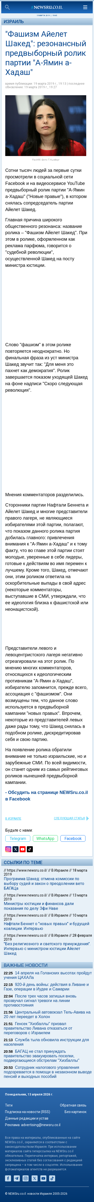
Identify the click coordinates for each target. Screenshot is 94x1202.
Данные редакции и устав (26, 1118)
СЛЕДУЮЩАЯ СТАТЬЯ (69, 818)
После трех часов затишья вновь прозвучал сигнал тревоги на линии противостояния (40, 1000)
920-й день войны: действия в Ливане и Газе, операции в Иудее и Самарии (46, 986)
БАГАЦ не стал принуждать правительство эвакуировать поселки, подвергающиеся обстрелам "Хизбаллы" (41, 1056)
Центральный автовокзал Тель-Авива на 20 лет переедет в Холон (47, 1014)
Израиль (14, 21)
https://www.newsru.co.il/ (27, 870)
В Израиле (13, 818)
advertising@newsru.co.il (40, 1125)
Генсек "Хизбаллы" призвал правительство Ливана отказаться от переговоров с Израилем (38, 1028)
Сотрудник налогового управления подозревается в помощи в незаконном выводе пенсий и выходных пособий (48, 1072)
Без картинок (75, 1112)
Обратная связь (73, 1105)
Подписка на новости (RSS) (27, 1112)
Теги (9, 1105)
